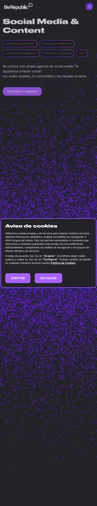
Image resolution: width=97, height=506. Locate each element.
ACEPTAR (18, 278)
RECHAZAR (48, 278)
